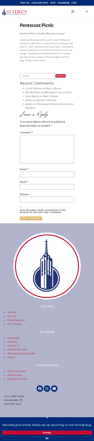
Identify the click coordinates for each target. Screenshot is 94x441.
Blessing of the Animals (58, 92)
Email (24, 182)
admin (28, 100)
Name (24, 169)
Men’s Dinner (53, 88)
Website (24, 195)
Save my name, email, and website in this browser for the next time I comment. (43, 211)
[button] (72, 11)
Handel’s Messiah (46, 100)
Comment (26, 133)
